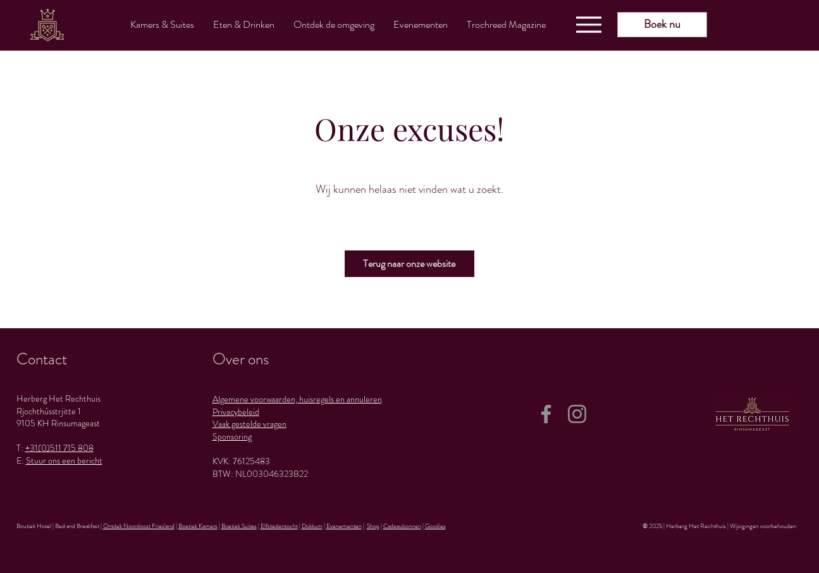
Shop (373, 526)
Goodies (435, 526)
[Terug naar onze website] (409, 263)
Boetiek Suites (239, 526)
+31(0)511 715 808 (59, 447)
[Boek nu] (662, 24)
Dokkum (312, 526)
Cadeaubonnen (402, 526)
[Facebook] (546, 414)
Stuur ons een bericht (64, 460)
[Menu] (588, 24)
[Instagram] (577, 414)
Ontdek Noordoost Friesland (139, 526)
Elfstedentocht (279, 526)
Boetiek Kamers (198, 526)
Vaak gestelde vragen (249, 423)
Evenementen (344, 526)
